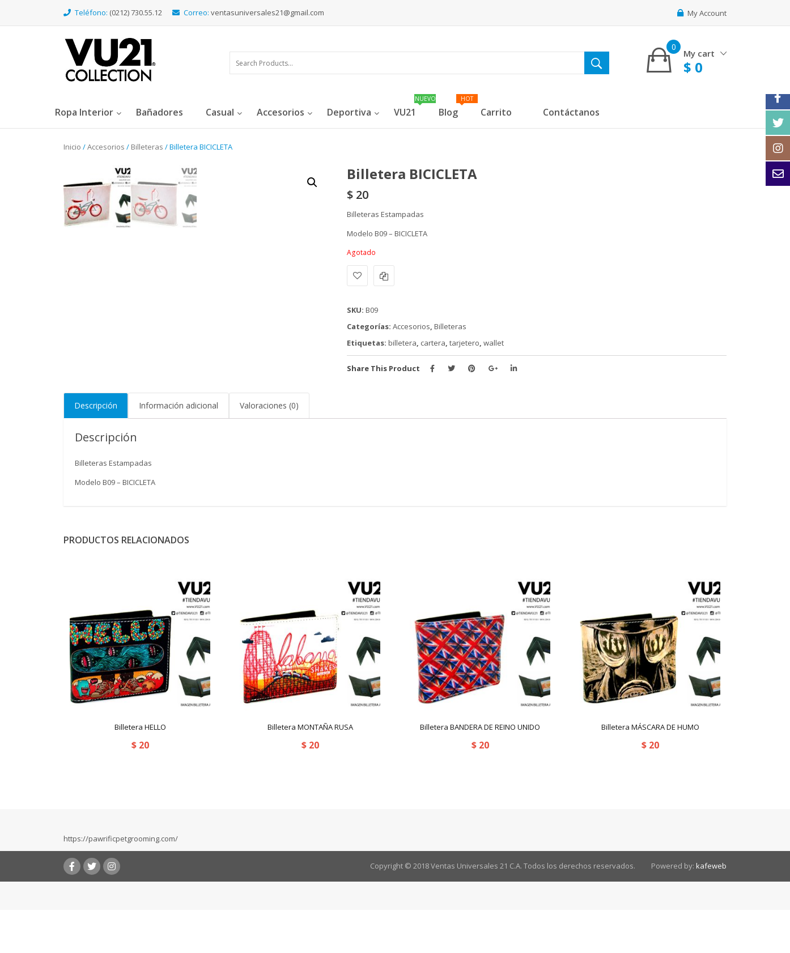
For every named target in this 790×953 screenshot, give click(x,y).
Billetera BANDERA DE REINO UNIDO (480, 770)
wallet (493, 343)
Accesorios (106, 147)
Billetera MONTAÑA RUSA (310, 770)
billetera (402, 343)
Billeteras (147, 147)
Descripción (95, 448)
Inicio (72, 147)
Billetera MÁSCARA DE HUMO (650, 770)
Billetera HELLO (140, 770)
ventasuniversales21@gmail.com (267, 12)
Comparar (383, 275)
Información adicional (178, 448)
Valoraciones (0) (269, 448)
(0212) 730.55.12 (135, 12)
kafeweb (711, 908)
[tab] (95, 449)
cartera (433, 343)
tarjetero (464, 343)
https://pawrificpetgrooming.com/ (120, 882)
